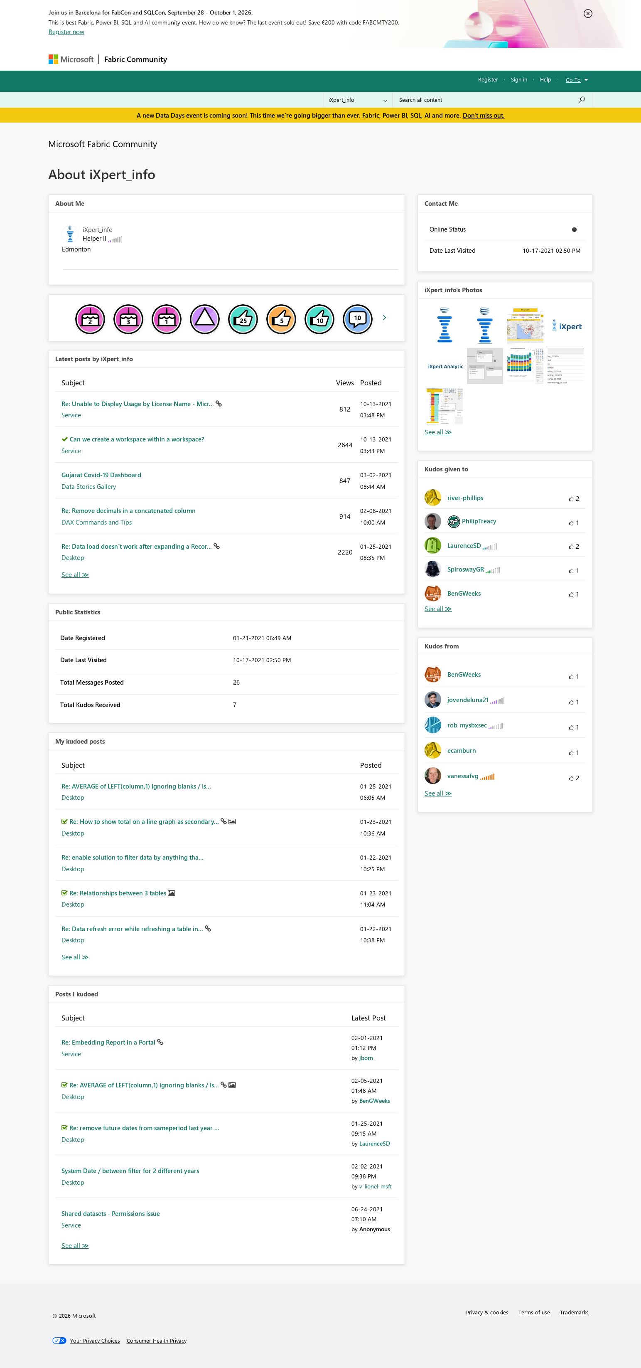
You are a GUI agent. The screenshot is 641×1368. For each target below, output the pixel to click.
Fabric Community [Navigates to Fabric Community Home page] (135, 59)
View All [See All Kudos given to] (438, 609)
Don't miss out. (484, 115)
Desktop (72, 557)
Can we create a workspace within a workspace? (137, 439)
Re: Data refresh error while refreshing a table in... (133, 928)
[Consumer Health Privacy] (157, 1340)
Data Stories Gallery (88, 486)
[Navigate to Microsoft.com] (71, 59)
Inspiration (222, 58)
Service (71, 415)
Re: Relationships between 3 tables (118, 893)
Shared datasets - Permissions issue (110, 1213)
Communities (293, 58)
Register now (66, 31)
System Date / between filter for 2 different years (130, 1170)
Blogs (330, 58)
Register (488, 79)
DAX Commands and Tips (96, 522)
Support (398, 58)
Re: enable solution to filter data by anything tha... (132, 857)
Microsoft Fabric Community (102, 143)
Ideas (256, 58)
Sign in (519, 79)
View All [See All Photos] (438, 432)
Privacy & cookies (487, 1312)
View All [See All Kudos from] (438, 793)
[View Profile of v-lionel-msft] (375, 1186)
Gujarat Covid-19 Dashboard (101, 475)
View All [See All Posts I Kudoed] (75, 1245)
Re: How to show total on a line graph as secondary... (145, 821)
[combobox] (492, 100)
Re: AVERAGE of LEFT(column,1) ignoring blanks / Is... (136, 786)
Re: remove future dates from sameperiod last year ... (144, 1128)
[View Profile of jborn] (366, 1058)
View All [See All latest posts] (75, 574)
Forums (186, 58)
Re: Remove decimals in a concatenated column (128, 510)
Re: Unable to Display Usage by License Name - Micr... (138, 403)
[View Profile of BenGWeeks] (374, 1100)
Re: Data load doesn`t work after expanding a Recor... (137, 546)
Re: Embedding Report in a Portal (109, 1042)
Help (545, 79)
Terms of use (534, 1312)
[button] (445, 326)
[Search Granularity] (358, 100)
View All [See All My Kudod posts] (75, 957)
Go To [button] (573, 79)
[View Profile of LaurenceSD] (374, 1143)
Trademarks (574, 1312)
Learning (362, 58)
